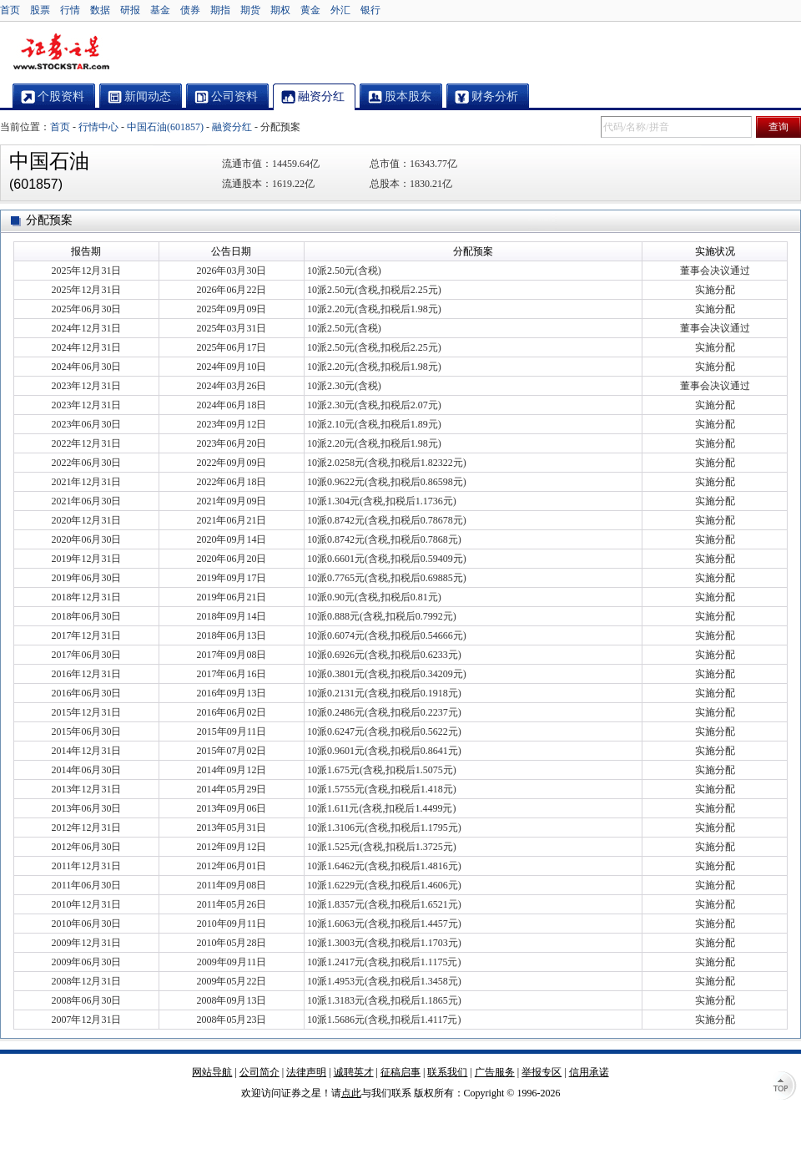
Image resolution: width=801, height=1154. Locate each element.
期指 (220, 10)
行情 (70, 10)
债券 (190, 10)
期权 (280, 10)
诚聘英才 (354, 1072)
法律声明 (306, 1072)
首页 (10, 10)
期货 (250, 10)
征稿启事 (400, 1072)
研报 (130, 10)
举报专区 (541, 1072)
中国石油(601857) (165, 127)
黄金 (310, 10)
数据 (100, 10)
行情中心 (98, 127)
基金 (160, 10)
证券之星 (61, 53)
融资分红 (232, 127)
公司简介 (259, 1072)
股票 (40, 10)
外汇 (340, 10)
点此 (351, 1093)
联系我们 (447, 1072)
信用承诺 (589, 1072)
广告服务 (495, 1072)
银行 (370, 10)
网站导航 (212, 1072)
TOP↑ (784, 1087)
